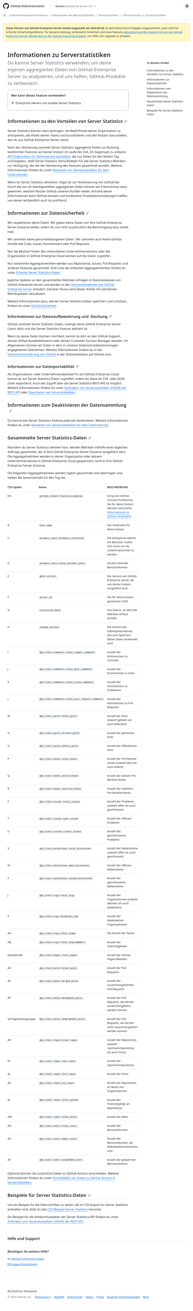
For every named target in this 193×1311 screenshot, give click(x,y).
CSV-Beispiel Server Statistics (67, 1209)
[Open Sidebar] (5, 15)
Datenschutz (75, 1297)
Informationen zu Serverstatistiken (144, 15)
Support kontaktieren (23, 1264)
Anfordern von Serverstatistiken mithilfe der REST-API (45, 1221)
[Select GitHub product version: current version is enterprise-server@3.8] (76, 6)
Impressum (42, 1297)
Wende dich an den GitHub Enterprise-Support (57, 36)
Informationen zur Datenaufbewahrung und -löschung (60, 316)
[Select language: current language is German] (187, 6)
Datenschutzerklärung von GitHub (32, 354)
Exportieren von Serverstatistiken (51, 392)
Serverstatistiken (108, 15)
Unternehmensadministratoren (28, 15)
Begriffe (59, 1297)
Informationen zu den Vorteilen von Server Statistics (67, 121)
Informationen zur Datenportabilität (43, 366)
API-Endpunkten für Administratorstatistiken (39, 156)
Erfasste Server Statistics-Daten (38, 272)
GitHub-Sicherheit (43, 306)
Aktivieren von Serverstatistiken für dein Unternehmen (69, 425)
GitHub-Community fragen (26, 1259)
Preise (100, 1297)
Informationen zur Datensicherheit (48, 213)
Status (89, 1297)
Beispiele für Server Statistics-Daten (49, 1195)
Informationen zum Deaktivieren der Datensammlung (67, 407)
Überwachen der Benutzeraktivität (73, 15)
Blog (146, 1297)
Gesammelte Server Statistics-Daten (49, 437)
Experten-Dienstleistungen (123, 1297)
